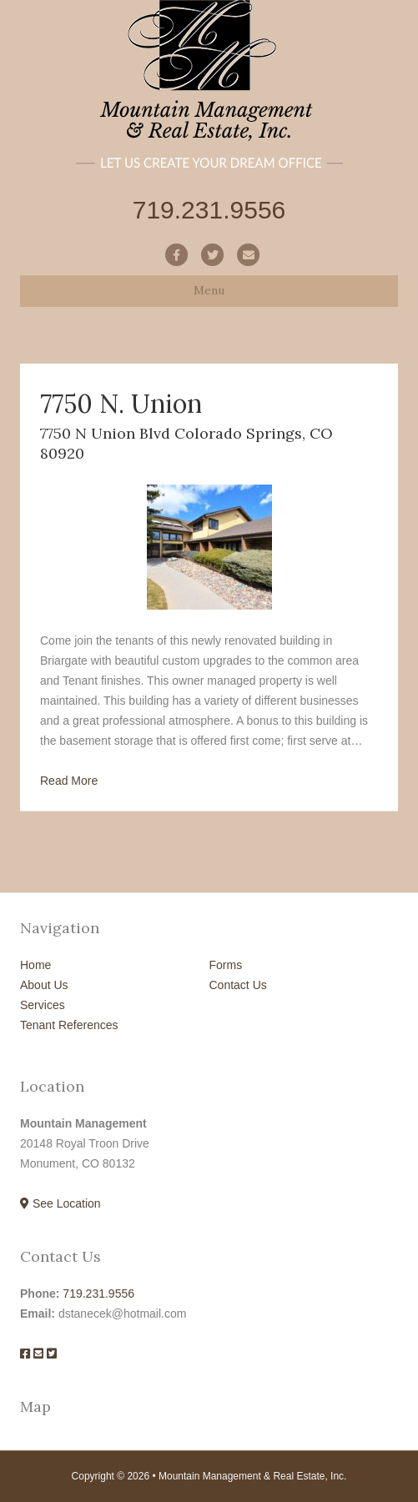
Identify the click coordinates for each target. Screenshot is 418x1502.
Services (42, 1005)
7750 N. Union (121, 403)
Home (35, 965)
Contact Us (238, 985)
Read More (69, 780)
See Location (60, 1203)
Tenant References (69, 1025)
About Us (44, 985)
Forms (226, 965)
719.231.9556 (98, 1293)
